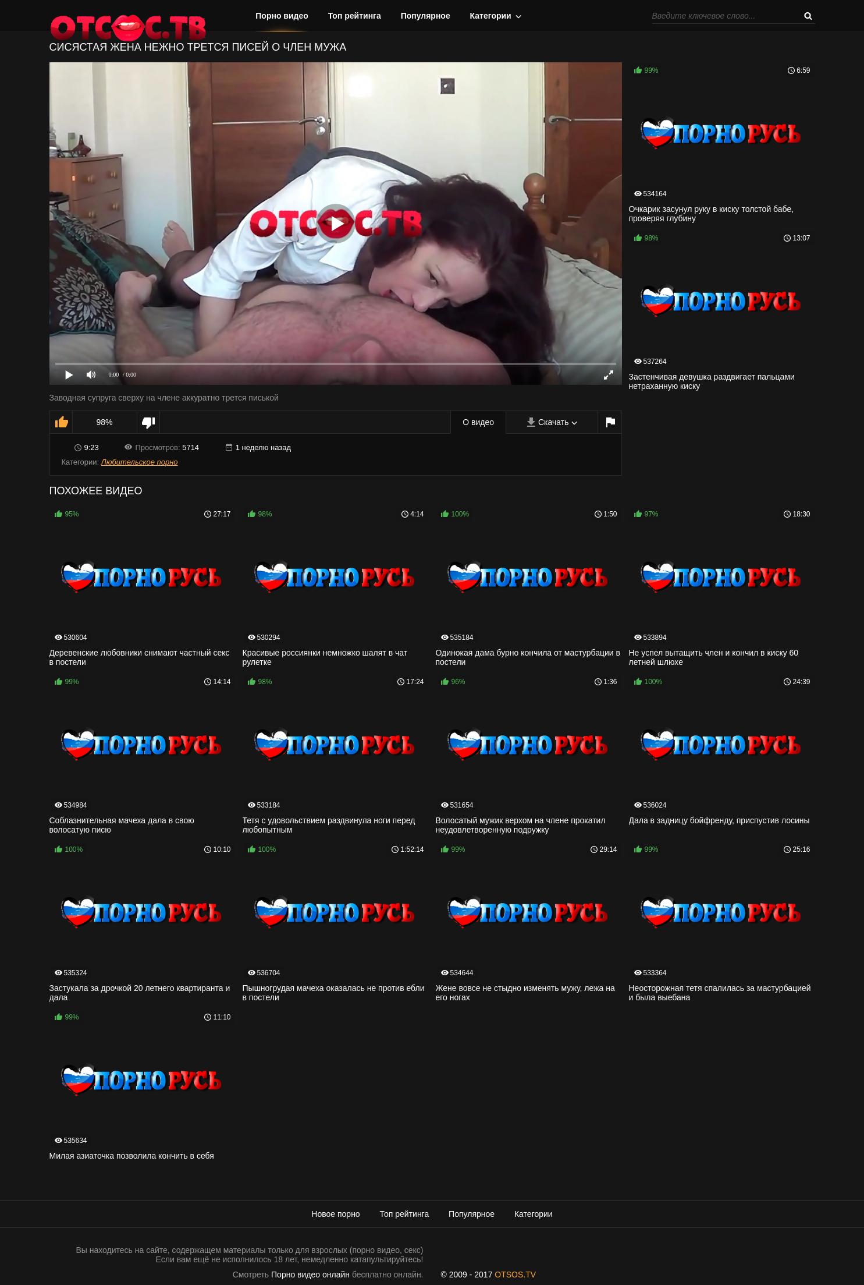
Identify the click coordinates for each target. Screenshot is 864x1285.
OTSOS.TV (515, 1274)
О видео (478, 422)
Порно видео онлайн (310, 1274)
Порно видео (281, 15)
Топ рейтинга (354, 15)
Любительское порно (139, 462)
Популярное (425, 15)
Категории (490, 15)
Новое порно (335, 1214)
